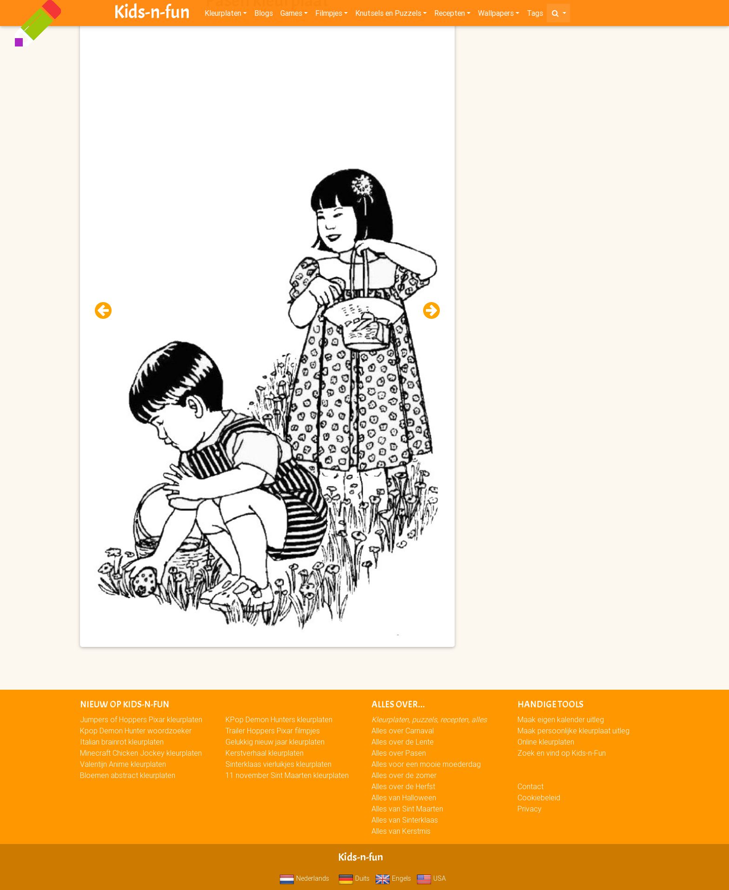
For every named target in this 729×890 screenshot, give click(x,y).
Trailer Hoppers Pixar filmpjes (272, 730)
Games (291, 15)
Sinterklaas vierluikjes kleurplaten (278, 764)
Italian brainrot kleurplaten (122, 741)
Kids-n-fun (152, 14)
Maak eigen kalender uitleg (560, 719)
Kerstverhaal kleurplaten (264, 753)
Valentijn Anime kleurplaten (123, 764)
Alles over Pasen (398, 753)
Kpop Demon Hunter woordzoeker (136, 730)
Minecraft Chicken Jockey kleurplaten (141, 753)
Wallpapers (496, 15)
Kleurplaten (223, 15)
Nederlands (304, 878)
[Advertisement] (267, 93)
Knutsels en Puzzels (388, 15)
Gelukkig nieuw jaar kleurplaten (275, 741)
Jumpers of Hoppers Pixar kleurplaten (141, 719)
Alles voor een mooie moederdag (426, 764)
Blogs (263, 15)
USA (431, 878)
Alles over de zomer (404, 775)
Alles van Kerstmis (401, 831)
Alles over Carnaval (402, 730)
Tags (535, 15)
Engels (393, 878)
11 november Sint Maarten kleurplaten (287, 775)
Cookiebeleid (538, 797)
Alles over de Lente (402, 741)
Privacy (529, 808)
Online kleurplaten (545, 741)
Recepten (449, 15)
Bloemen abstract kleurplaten (127, 775)
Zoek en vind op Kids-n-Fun (561, 753)
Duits (354, 878)
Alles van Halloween (403, 797)
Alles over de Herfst (403, 786)
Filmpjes (328, 15)
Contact (530, 786)
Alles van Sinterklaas (404, 819)
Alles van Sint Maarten (407, 808)
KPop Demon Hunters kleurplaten (278, 719)
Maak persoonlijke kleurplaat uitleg (573, 730)
